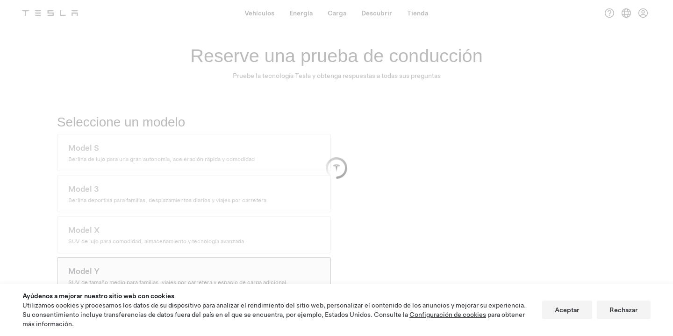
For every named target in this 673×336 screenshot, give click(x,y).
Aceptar (567, 310)
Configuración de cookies (447, 314)
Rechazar (623, 310)
